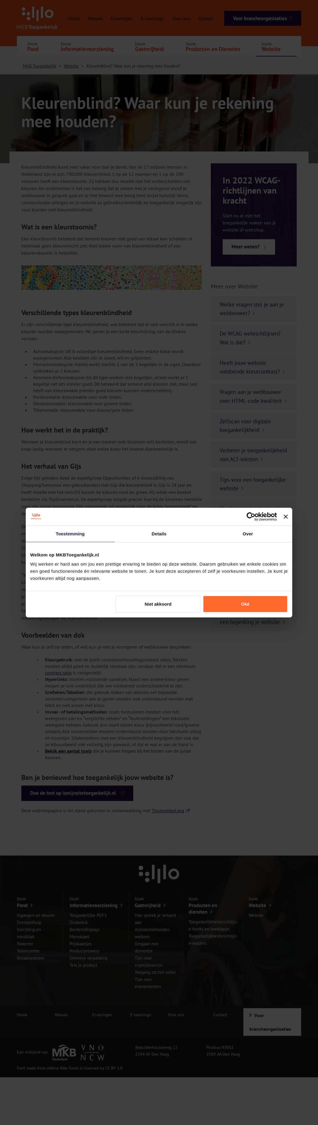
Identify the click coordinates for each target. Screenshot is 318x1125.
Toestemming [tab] (70, 533)
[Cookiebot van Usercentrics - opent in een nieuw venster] (251, 516)
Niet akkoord (157, 604)
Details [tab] (159, 533)
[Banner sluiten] (286, 516)
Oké (245, 604)
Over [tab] (248, 533)
